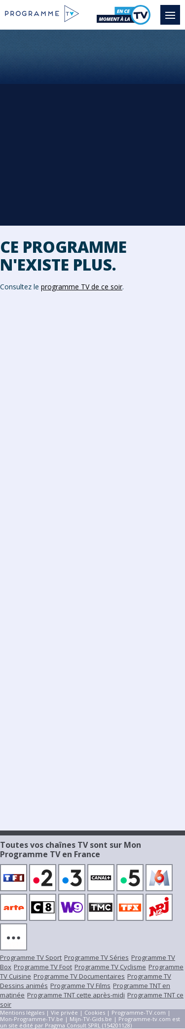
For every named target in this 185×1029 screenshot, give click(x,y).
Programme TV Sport (31, 957)
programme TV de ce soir (81, 286)
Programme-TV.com (138, 1012)
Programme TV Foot (43, 966)
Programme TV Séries (96, 957)
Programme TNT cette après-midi (76, 994)
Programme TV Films (80, 985)
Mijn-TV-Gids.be (91, 1019)
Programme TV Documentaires (79, 976)
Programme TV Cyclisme (110, 966)
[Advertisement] (92, 127)
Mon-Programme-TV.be (31, 1019)
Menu (172, 10)
